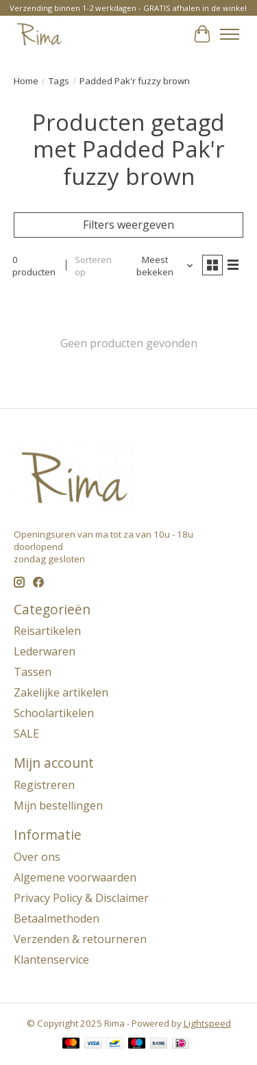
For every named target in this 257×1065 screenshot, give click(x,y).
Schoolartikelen (54, 713)
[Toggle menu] (229, 34)
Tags (59, 81)
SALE (26, 733)
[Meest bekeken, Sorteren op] (160, 265)
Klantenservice (51, 959)
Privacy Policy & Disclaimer (81, 897)
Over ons (37, 856)
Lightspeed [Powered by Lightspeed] (207, 1023)
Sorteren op (93, 265)
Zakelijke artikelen (61, 692)
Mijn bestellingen (58, 805)
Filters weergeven (128, 224)
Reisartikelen (47, 630)
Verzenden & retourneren (80, 939)
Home (26, 81)
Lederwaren (44, 651)
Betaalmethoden (56, 918)
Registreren (44, 784)
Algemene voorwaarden (75, 877)
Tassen (32, 671)
